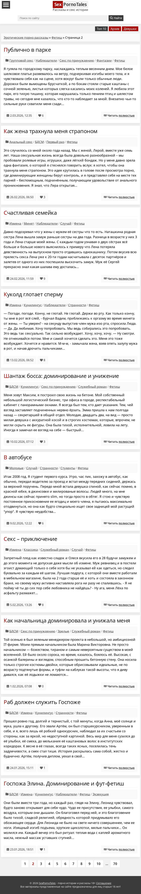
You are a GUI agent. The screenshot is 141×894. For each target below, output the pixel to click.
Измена (15, 223)
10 (99, 863)
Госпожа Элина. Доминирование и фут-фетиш (64, 783)
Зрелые (63, 631)
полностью (127, 115)
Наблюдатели (46, 60)
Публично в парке (27, 49)
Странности (77, 305)
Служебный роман (92, 386)
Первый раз (55, 142)
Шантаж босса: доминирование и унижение (61, 376)
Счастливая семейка (30, 212)
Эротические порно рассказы (26, 37)
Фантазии (104, 60)
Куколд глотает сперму (33, 294)
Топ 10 (101, 29)
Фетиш (56, 37)
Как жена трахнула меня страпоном (50, 131)
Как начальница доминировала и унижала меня (67, 620)
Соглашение (103, 883)
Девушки (130, 29)
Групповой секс (21, 60)
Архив (115, 29)
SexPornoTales (47, 883)
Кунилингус (33, 305)
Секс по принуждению (77, 60)
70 (115, 863)
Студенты (67, 468)
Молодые (16, 468)
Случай (65, 223)
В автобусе (18, 457)
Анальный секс (20, 142)
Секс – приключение (30, 539)
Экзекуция (101, 794)
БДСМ (39, 142)
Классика (31, 549)
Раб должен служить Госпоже (42, 702)
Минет (29, 223)
